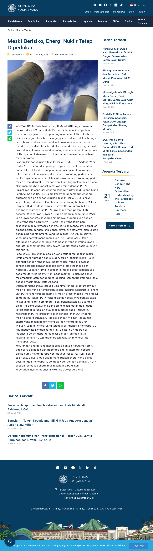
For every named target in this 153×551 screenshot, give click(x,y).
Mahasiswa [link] (119, 11)
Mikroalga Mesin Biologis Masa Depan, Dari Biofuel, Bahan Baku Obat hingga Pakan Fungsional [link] (117, 98)
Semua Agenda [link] (117, 225)
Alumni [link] (142, 11)
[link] (24, 8)
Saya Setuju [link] (139, 546)
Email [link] (88, 11)
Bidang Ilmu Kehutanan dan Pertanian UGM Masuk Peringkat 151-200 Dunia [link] (117, 76)
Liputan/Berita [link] (23, 30)
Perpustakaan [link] (102, 11)
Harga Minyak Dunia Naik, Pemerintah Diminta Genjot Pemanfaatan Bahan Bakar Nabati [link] (117, 54)
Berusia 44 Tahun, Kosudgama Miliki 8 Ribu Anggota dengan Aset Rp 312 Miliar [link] (49, 422)
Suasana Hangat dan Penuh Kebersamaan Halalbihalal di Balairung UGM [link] (46, 407)
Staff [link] (131, 11)
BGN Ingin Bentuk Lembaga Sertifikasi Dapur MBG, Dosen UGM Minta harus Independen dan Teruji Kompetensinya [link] (117, 149)
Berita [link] (10, 30)
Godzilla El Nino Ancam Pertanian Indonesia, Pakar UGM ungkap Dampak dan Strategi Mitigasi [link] (116, 122)
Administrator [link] (66, 54)
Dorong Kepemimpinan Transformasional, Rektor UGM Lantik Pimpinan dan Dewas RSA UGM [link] (49, 438)
